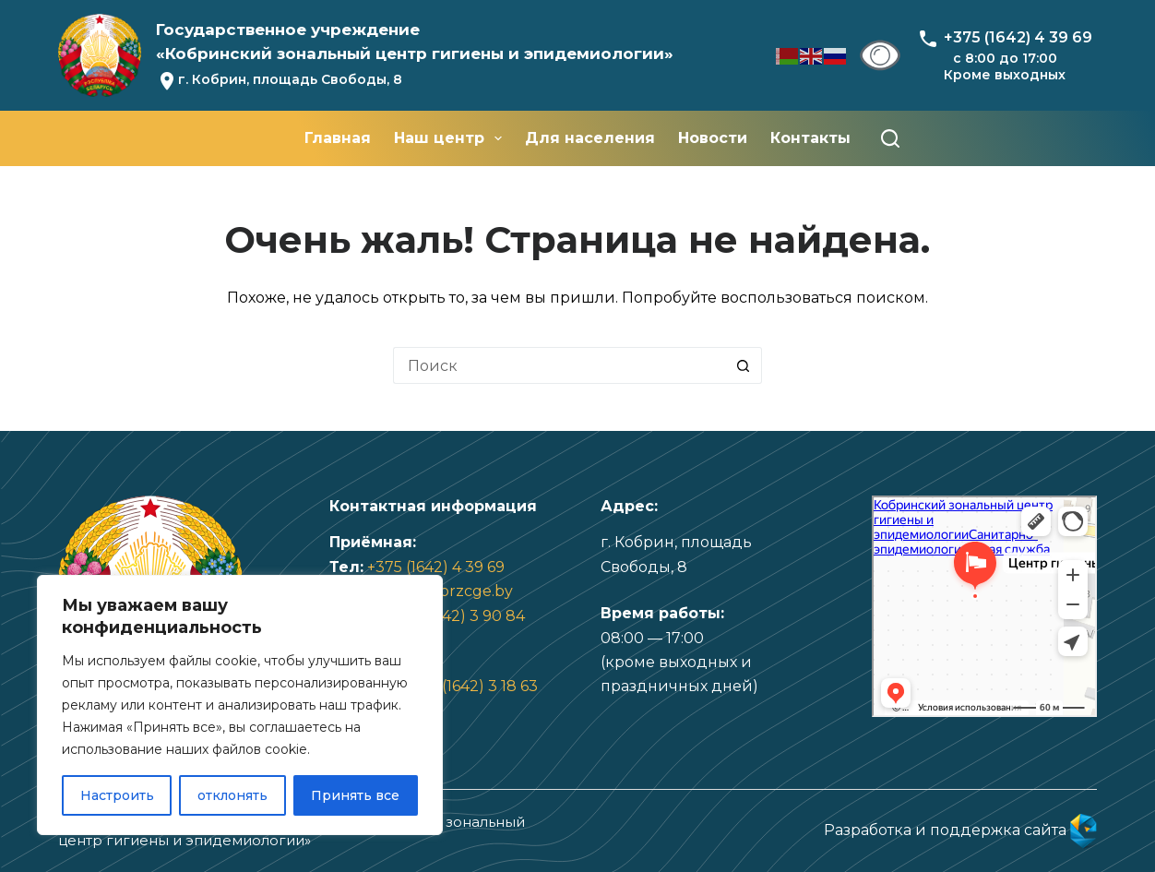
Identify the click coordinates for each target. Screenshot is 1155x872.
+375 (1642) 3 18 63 (470, 686)
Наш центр (451, 138)
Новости (712, 138)
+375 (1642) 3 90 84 (455, 616)
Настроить (117, 795)
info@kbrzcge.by (450, 591)
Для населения (590, 138)
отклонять (232, 795)
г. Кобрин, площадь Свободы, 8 (290, 79)
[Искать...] (559, 365)
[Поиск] (890, 138)
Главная (337, 138)
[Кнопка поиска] (743, 365)
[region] (240, 705)
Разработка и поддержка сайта (960, 830)
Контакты (810, 138)
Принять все (355, 795)
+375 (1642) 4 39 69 (436, 567)
